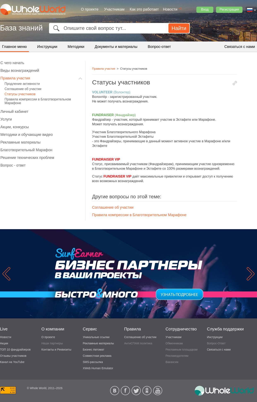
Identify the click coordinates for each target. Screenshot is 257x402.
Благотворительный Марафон (26, 150)
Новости (170, 9)
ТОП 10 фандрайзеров (15, 349)
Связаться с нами (239, 47)
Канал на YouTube (12, 362)
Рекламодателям (177, 355)
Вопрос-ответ (159, 47)
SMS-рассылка (93, 362)
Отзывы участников (13, 355)
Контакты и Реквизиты (56, 349)
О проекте (89, 9)
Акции (4, 343)
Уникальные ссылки (96, 337)
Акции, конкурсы (14, 127)
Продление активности (22, 83)
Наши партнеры (52, 343)
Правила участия (15, 78)
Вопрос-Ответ (216, 343)
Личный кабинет (14, 112)
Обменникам (174, 343)
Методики (76, 47)
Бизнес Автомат (93, 349)
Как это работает (144, 9)
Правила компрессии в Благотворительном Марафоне (139, 215)
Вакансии (172, 362)
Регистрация (229, 9)
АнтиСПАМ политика (138, 343)
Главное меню (14, 47)
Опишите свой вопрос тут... (95, 28)
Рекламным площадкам (182, 349)
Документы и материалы (116, 47)
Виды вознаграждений (19, 70)
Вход (205, 9)
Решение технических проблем (27, 158)
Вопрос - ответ (13, 165)
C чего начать (12, 63)
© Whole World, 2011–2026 (44, 388)
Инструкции (47, 47)
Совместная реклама (97, 355)
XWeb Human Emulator (98, 368)
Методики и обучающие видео (26, 135)
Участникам (114, 9)
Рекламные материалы (20, 142)
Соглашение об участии (112, 207)
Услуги (6, 119)
